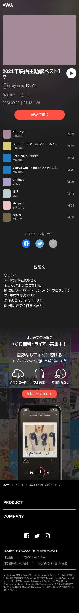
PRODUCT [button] (13, 502)
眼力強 (31, 86)
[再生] (71, 73)
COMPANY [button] (13, 516)
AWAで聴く (39, 114)
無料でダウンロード (39, 394)
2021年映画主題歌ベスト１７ (44, 484)
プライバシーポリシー (34, 557)
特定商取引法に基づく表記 (52, 563)
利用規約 (8, 557)
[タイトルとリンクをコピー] (53, 243)
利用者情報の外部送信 (16, 563)
